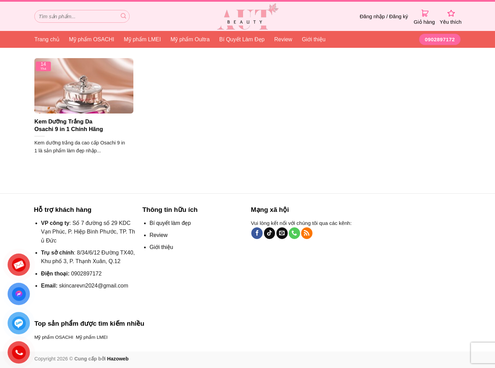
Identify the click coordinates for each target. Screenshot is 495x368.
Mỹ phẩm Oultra (190, 39)
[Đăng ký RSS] (306, 233)
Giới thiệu (314, 39)
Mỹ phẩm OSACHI (91, 39)
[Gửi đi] (123, 16)
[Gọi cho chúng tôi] (294, 233)
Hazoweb (118, 358)
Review (283, 39)
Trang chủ (46, 39)
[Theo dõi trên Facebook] (257, 233)
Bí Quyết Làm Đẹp (242, 39)
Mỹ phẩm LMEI (142, 39)
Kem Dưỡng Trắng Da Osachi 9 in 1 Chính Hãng (68, 125)
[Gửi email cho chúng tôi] (282, 233)
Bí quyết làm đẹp (170, 223)
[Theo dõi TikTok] (269, 233)
